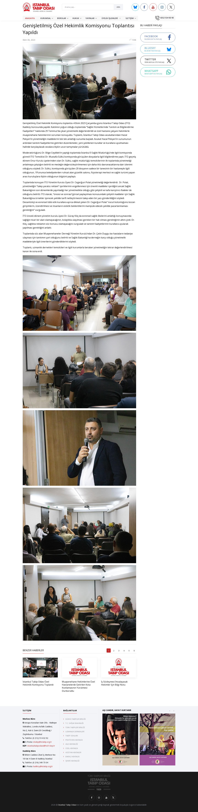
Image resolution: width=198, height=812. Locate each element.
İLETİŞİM (130, 18)
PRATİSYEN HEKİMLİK (74, 740)
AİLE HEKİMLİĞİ (71, 744)
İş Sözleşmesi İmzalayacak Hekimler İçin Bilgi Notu (114, 683)
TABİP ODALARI (71, 735)
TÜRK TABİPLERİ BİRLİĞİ (75, 727)
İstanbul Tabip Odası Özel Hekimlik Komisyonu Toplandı (38, 683)
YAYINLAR (90, 18)
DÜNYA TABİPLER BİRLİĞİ (75, 719)
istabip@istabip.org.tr (42, 742)
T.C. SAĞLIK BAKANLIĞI (74, 723)
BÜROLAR (61, 18)
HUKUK (75, 18)
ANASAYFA (30, 18)
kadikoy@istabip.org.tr (43, 766)
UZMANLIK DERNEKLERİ (74, 731)
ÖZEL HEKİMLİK (71, 748)
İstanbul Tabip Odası (67, 804)
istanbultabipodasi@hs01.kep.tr (41, 745)
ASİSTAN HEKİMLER (73, 752)
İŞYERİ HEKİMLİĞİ (72, 761)
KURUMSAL (45, 18)
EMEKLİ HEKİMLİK (72, 756)
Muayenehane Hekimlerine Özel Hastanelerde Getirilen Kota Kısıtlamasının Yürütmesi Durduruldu (78, 686)
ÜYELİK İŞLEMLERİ (111, 18)
